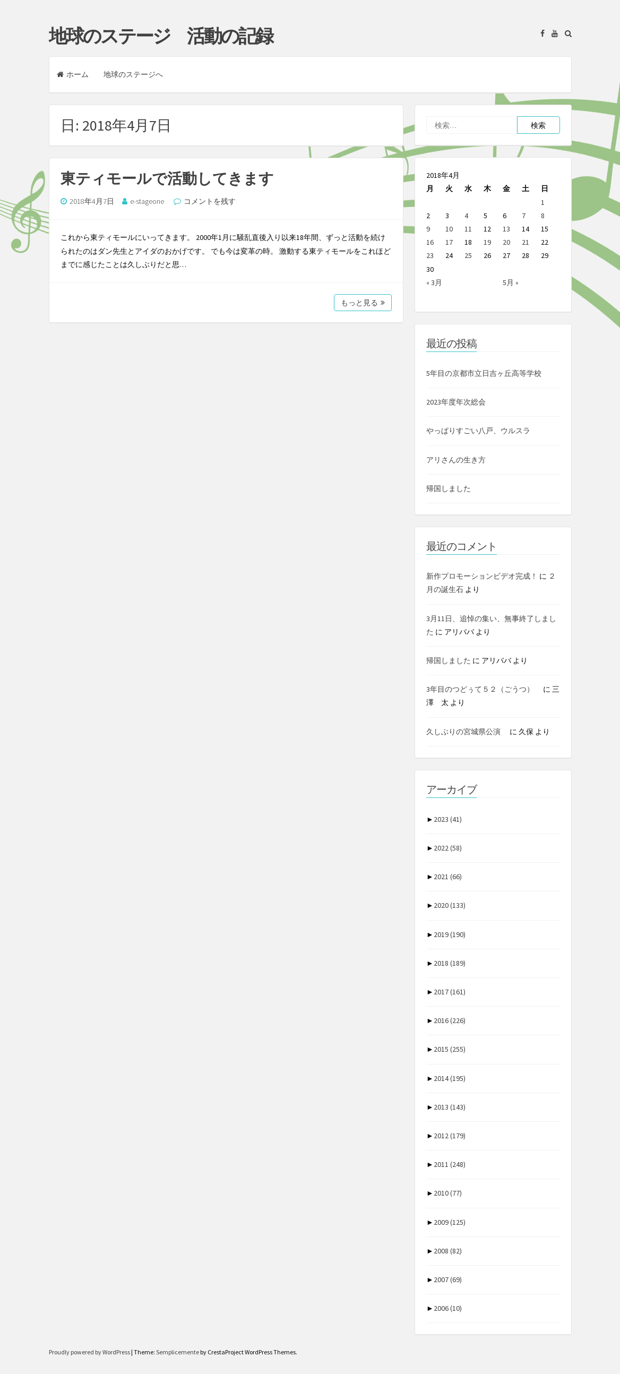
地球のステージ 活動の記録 (160, 36)
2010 (448, 1193)
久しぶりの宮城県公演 (467, 731)
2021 (448, 876)
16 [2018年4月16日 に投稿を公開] (430, 242)
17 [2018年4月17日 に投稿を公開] (449, 242)
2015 (450, 1049)
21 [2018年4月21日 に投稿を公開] (525, 242)
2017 (450, 992)
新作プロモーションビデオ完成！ (482, 576)
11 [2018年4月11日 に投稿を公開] (468, 229)
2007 (448, 1279)
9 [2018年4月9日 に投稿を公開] (428, 229)
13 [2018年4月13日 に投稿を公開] (506, 229)
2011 (450, 1164)
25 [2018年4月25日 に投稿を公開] (468, 255)
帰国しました (448, 488)
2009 (450, 1222)
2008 (448, 1251)
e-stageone (147, 201)
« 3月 (434, 282)
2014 (450, 1078)
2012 (450, 1135)
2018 (450, 963)
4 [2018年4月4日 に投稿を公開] (466, 215)
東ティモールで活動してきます (167, 178)
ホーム (73, 74)
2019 (450, 934)
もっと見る (363, 302)
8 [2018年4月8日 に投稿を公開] (543, 215)
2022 (448, 848)
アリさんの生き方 (456, 460)
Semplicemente (177, 1352)
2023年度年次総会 (456, 402)
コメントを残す (210, 201)
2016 (450, 1020)
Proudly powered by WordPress (90, 1352)
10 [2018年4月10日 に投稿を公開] (449, 229)
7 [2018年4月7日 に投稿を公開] (524, 215)
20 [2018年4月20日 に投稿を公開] (506, 242)
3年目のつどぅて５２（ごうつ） (483, 689)
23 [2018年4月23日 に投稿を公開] (430, 255)
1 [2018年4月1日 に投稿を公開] (543, 202)
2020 (450, 905)
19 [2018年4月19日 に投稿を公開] (487, 242)
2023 (448, 819)
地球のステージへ (133, 74)
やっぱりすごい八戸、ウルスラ (478, 430)
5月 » (511, 282)
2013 (450, 1107)
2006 (448, 1308)
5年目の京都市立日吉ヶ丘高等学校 (483, 373)
